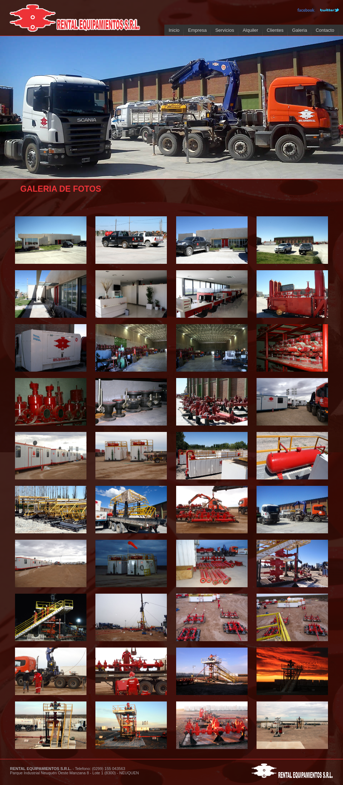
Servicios (224, 30)
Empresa (197, 30)
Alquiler (250, 30)
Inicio (174, 30)
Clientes (275, 30)
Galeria (299, 30)
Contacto (324, 30)
